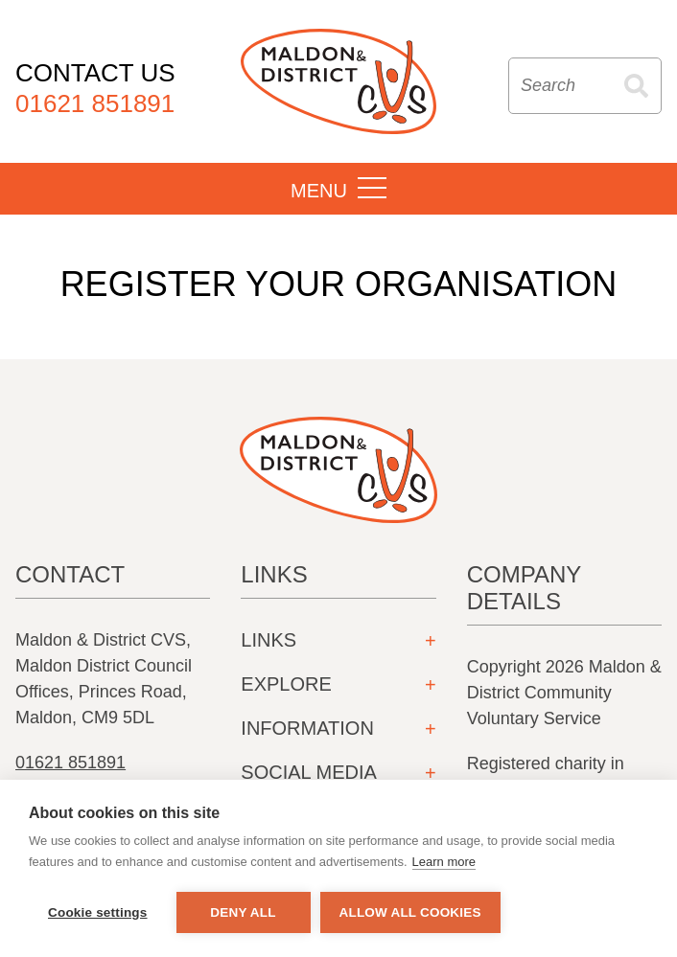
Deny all (242, 912)
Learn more (444, 861)
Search (636, 86)
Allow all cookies (410, 912)
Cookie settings (98, 912)
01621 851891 (70, 762)
